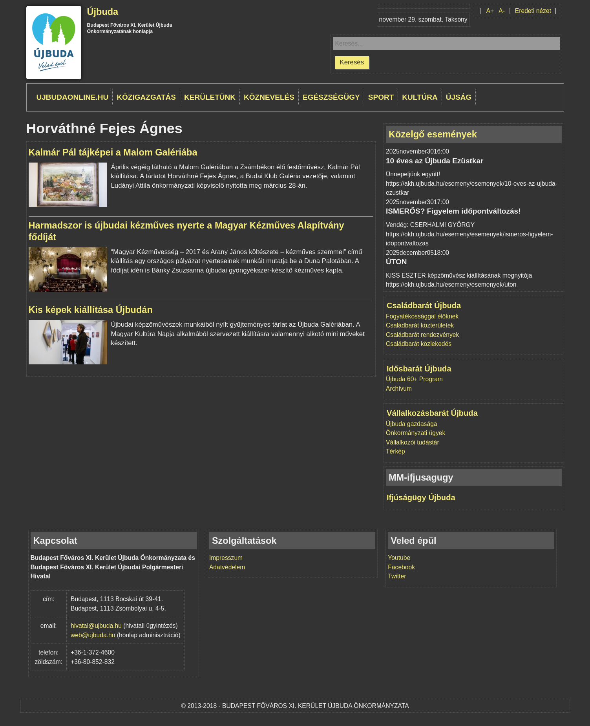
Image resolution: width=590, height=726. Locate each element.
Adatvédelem (227, 567)
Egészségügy (331, 97)
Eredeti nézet (533, 10)
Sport (381, 97)
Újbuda (103, 12)
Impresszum (226, 557)
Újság (459, 97)
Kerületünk (210, 97)
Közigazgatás (146, 97)
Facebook (401, 567)
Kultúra (419, 97)
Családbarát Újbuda (424, 305)
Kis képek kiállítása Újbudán (91, 310)
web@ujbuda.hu (93, 635)
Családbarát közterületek (420, 325)
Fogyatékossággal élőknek (422, 316)
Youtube (399, 557)
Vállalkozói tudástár (412, 442)
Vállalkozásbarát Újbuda (432, 413)
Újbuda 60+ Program (414, 379)
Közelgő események (433, 134)
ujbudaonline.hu (73, 97)
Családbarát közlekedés (418, 343)
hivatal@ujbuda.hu (96, 625)
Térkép (395, 451)
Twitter (397, 576)
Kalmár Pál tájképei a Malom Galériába (113, 152)
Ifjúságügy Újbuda (421, 497)
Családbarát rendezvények (422, 334)
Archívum (399, 388)
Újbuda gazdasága (411, 424)
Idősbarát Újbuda (419, 368)
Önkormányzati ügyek (415, 433)
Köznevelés (269, 97)
